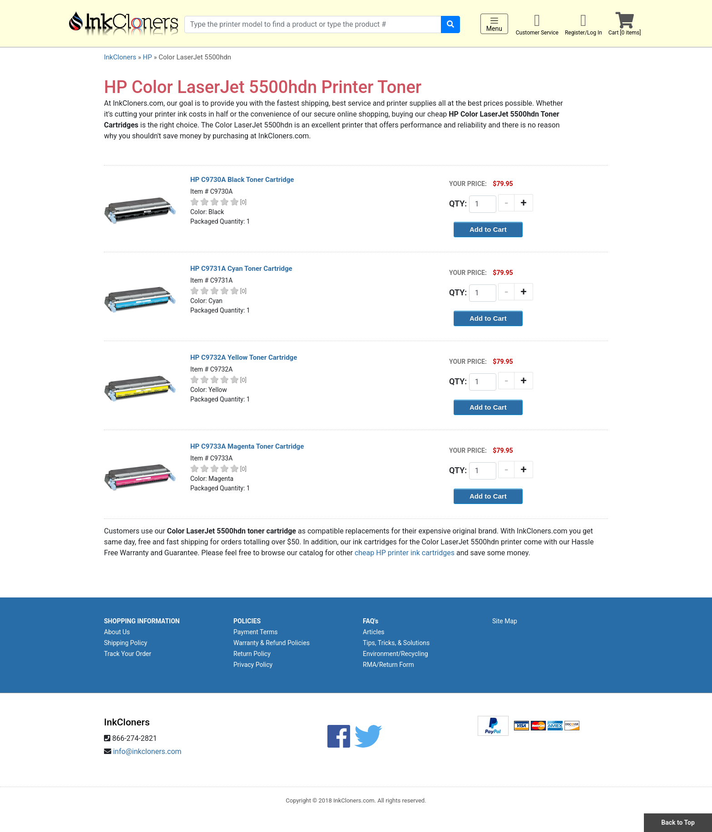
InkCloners (120, 57)
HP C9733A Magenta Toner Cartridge (247, 446)
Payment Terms (255, 632)
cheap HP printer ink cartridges (405, 552)
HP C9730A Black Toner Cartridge (242, 180)
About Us (117, 632)
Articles (374, 632)
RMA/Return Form (388, 664)
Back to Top (678, 822)
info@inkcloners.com (147, 751)
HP (147, 57)
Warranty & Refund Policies (271, 642)
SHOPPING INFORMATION (142, 621)
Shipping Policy (125, 642)
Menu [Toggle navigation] (494, 24)
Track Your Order (127, 653)
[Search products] (312, 24)
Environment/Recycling (395, 653)
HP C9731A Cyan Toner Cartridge (241, 268)
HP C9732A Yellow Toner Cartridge (243, 357)
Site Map (504, 621)
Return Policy (252, 653)
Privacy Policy (252, 664)
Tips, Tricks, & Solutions (396, 642)
